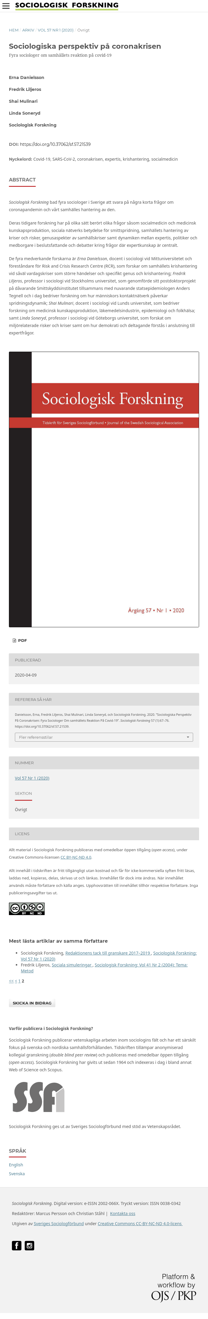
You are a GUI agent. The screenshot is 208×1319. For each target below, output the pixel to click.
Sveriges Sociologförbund (59, 1223)
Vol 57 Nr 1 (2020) (55, 30)
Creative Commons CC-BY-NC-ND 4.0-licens (140, 1223)
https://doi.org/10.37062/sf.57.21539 (55, 144)
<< (11, 981)
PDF (22, 640)
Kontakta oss (122, 1213)
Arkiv (28, 30)
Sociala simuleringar (72, 965)
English (16, 1165)
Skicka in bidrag (32, 1003)
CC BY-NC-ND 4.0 (76, 857)
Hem (13, 30)
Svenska (17, 1173)
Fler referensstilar (36, 737)
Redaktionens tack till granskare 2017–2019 (108, 953)
